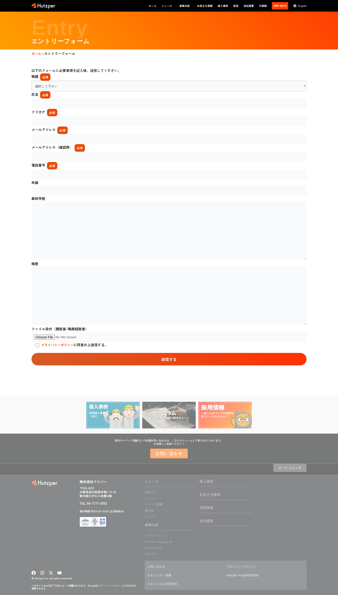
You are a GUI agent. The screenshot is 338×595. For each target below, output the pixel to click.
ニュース (168, 6)
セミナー (151, 516)
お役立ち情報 (205, 6)
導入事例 (223, 6)
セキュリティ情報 (161, 575)
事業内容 (185, 6)
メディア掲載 (155, 504)
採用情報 (206, 508)
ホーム (152, 6)
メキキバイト (155, 535)
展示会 (150, 510)
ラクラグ (151, 553)
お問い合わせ (157, 566)
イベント (151, 498)
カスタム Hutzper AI (160, 541)
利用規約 (129, 585)
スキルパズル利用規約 (164, 584)
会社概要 (249, 6)
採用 (235, 6)
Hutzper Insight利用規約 (244, 575)
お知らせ (151, 492)
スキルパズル (155, 547)
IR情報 (263, 6)
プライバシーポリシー (58, 355)
